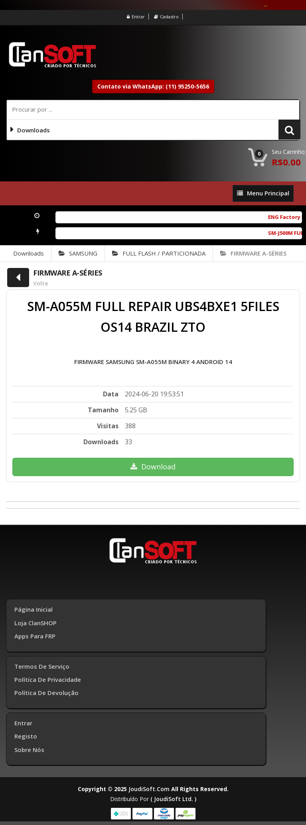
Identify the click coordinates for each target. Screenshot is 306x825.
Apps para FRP (34, 636)
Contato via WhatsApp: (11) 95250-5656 (153, 86)
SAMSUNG (78, 253)
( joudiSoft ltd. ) (173, 799)
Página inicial (33, 609)
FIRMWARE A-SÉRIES (253, 253)
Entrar (136, 17)
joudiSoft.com (149, 789)
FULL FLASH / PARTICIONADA (158, 253)
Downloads (28, 253)
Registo (25, 736)
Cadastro (166, 17)
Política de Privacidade (47, 679)
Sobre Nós (29, 750)
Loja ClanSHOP (35, 623)
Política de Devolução (46, 693)
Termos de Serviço (41, 666)
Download (153, 466)
